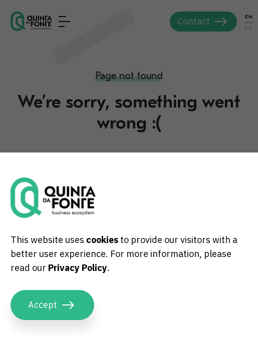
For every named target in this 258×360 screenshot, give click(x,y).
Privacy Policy (77, 268)
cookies (102, 240)
